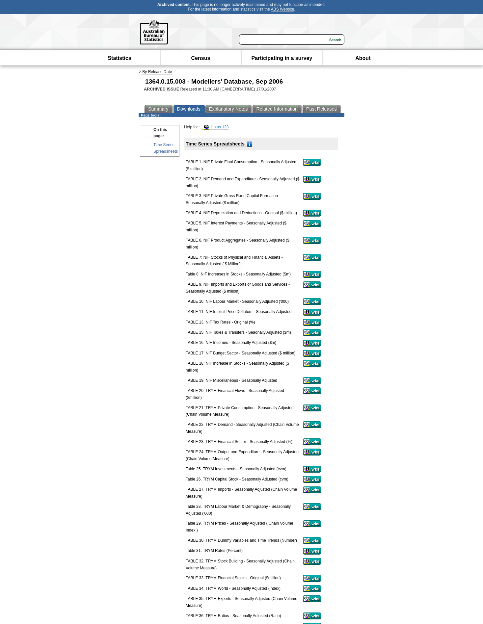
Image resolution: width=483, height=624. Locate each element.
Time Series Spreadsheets (165, 148)
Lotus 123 (216, 127)
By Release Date (157, 71)
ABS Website (282, 9)
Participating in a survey (281, 58)
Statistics (119, 58)
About (362, 58)
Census (200, 58)
